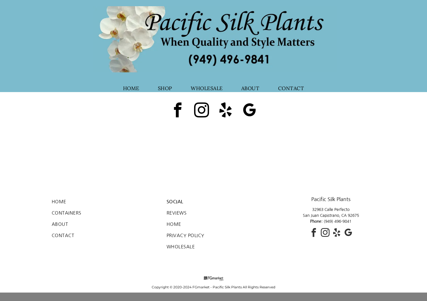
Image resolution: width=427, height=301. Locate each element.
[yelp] (225, 111)
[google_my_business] (249, 111)
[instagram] (201, 111)
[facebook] (178, 111)
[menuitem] (131, 88)
